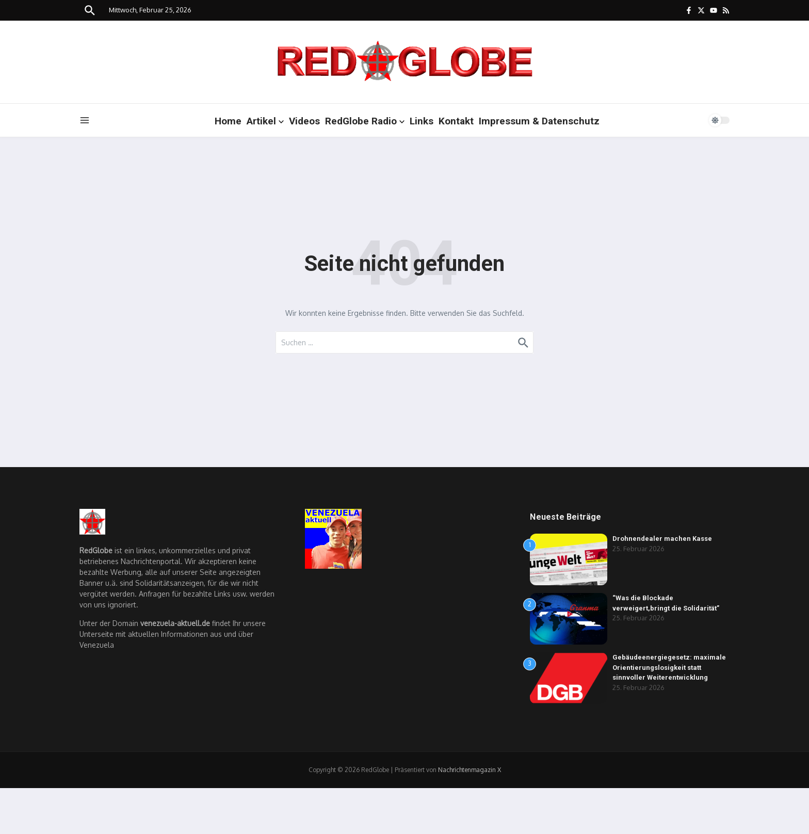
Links (421, 121)
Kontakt (456, 121)
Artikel (265, 121)
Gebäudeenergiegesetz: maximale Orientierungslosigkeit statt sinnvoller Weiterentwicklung (669, 667)
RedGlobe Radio (365, 121)
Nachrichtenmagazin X (469, 770)
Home (228, 121)
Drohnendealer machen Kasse (662, 538)
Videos (304, 121)
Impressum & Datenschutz (539, 121)
